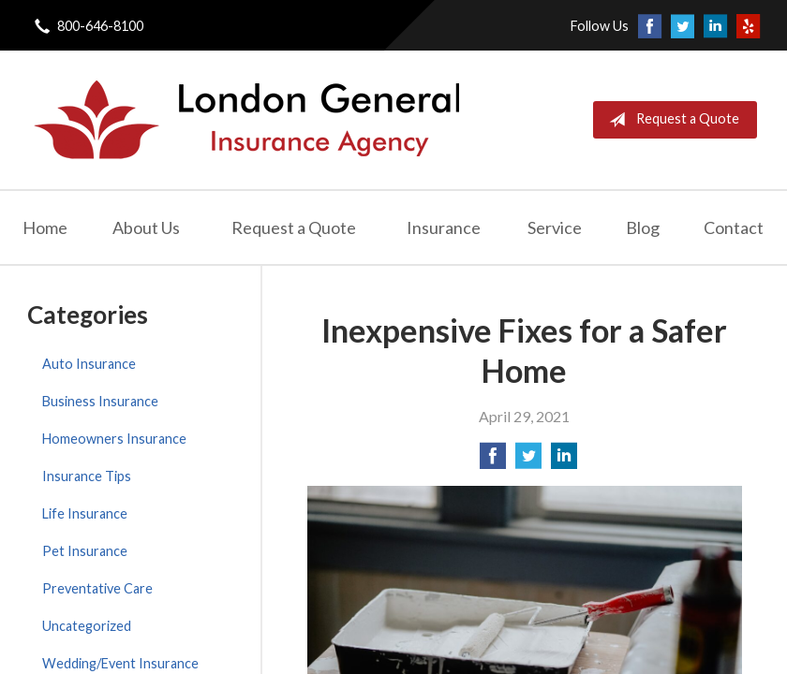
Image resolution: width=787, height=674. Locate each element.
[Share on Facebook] (493, 461)
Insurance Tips (86, 476)
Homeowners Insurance (114, 439)
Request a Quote (670, 120)
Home (44, 227)
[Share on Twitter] (528, 461)
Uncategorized (86, 626)
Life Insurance (84, 513)
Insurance (444, 227)
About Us (146, 227)
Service (554, 227)
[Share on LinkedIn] (564, 461)
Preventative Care (97, 588)
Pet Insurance (84, 551)
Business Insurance (100, 401)
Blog (643, 227)
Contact (734, 227)
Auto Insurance (89, 364)
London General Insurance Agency (244, 120)
